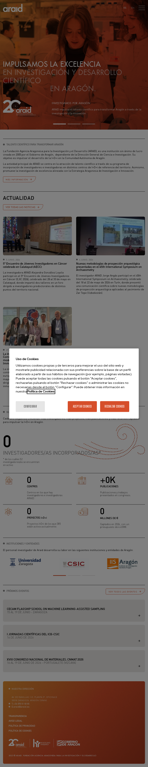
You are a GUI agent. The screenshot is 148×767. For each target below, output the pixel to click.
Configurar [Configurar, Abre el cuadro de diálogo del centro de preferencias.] (30, 406)
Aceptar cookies (82, 406)
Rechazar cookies (114, 406)
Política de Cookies (41, 391)
